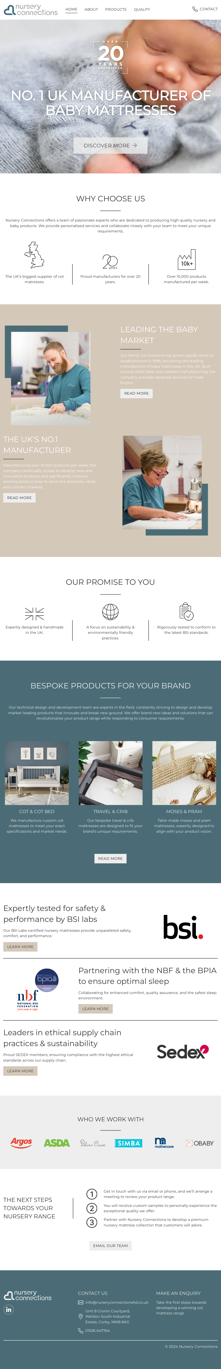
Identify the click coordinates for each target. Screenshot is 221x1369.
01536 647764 (97, 1330)
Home (71, 9)
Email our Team (110, 1246)
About (91, 9)
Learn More (20, 947)
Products (116, 9)
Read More (136, 393)
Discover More (110, 145)
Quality (142, 9)
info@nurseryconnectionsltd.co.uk (116, 1302)
